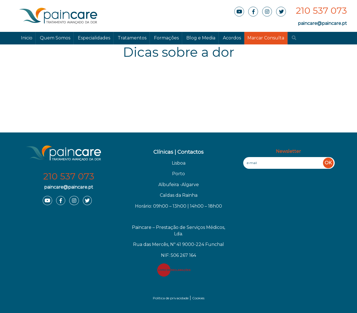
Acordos (232, 38)
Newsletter (288, 151)
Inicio (26, 38)
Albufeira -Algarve (178, 184)
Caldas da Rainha (178, 195)
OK (328, 162)
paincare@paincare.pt (322, 23)
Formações (166, 38)
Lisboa (178, 163)
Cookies (198, 298)
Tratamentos (132, 38)
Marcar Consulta (265, 38)
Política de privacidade (171, 298)
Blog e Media (200, 38)
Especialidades (94, 38)
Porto (178, 173)
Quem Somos (55, 38)
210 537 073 (321, 10)
